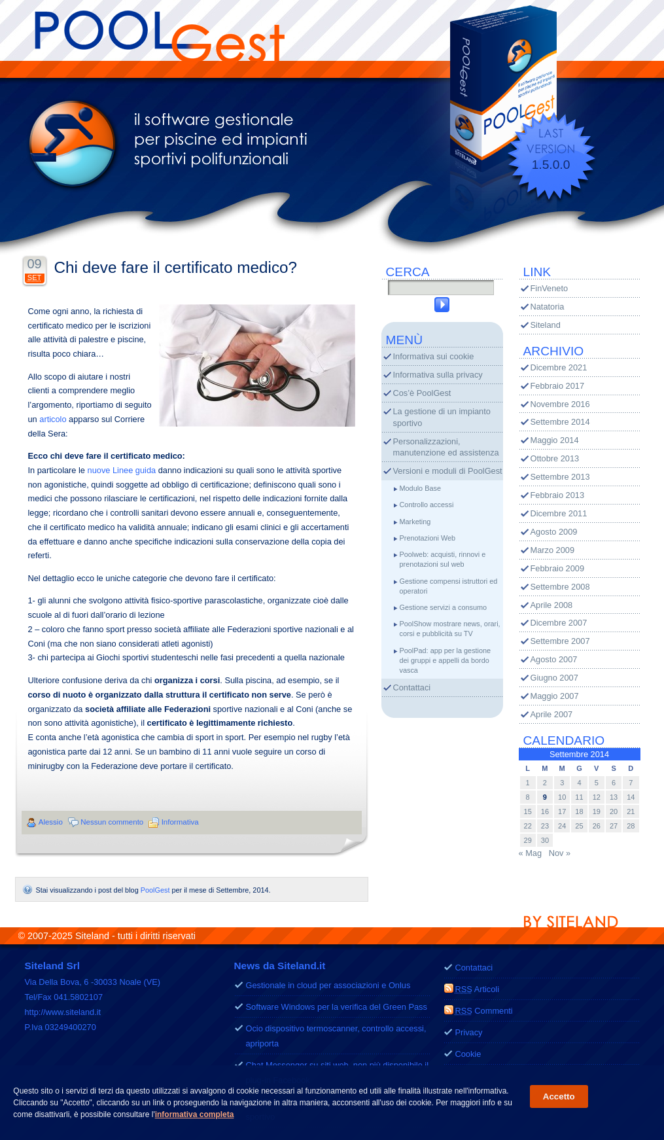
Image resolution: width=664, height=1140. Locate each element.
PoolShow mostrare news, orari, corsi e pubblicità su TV (450, 628)
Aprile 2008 (552, 605)
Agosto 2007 (554, 659)
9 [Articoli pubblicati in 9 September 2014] (545, 797)
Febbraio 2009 (558, 568)
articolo (52, 419)
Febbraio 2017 (558, 386)
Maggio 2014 (555, 440)
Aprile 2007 (552, 714)
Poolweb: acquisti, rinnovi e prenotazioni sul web (443, 559)
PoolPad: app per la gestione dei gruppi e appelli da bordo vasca (445, 660)
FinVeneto (549, 288)
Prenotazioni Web (428, 538)
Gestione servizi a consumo (443, 607)
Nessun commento (111, 822)
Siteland (546, 325)
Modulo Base (420, 488)
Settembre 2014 (560, 422)
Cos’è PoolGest (422, 393)
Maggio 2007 (555, 696)
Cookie (468, 1054)
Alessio (51, 822)
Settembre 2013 (560, 477)
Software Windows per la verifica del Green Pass (336, 1007)
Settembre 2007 (560, 641)
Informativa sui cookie (433, 356)
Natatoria (548, 307)
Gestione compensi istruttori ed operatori (449, 586)
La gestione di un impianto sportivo (442, 417)
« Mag (530, 853)
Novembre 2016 (560, 404)
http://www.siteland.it (63, 1012)
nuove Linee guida (122, 470)
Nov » (559, 853)
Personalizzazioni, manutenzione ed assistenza (446, 447)
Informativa (180, 822)
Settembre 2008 (560, 587)
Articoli (477, 989)
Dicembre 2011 (559, 513)
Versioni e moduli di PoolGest (447, 471)
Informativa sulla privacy (438, 375)
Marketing (415, 521)
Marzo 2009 (553, 550)
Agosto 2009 (554, 532)
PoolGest (155, 889)
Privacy (469, 1032)
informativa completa (194, 1115)
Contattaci (412, 687)
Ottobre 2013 (555, 458)
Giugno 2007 (554, 678)
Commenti (484, 1011)
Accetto (559, 1098)
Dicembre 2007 (559, 623)
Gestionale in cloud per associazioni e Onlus (328, 985)
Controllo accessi (427, 504)
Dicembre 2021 (559, 367)
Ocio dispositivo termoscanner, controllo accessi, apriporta (336, 1036)
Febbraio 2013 (558, 495)
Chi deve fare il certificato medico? (176, 267)
